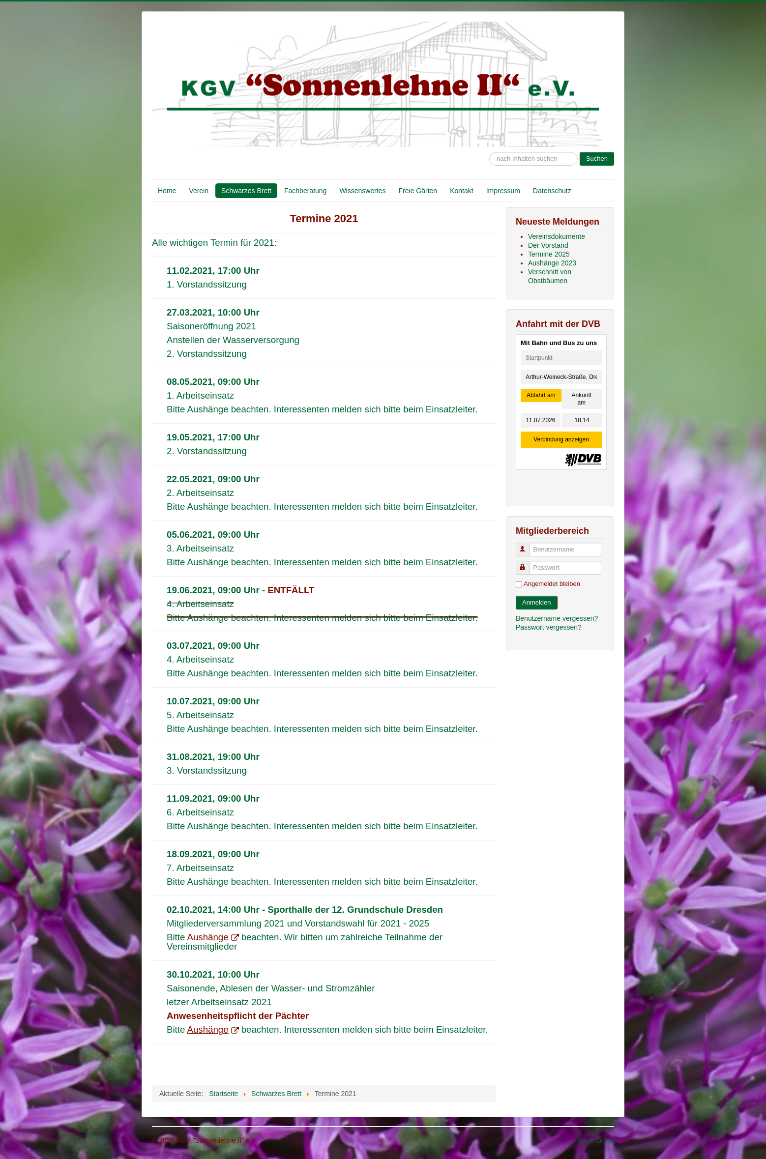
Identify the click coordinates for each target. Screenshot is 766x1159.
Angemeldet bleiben (552, 583)
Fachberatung (305, 191)
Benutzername (527, 545)
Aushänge (213, 937)
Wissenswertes (362, 191)
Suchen (597, 158)
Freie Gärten (418, 191)
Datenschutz (552, 191)
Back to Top (596, 1140)
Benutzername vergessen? (557, 618)
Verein (198, 191)
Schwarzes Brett (246, 191)
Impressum (503, 191)
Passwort (527, 563)
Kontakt (461, 191)
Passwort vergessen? (549, 627)
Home (167, 191)
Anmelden (536, 602)
